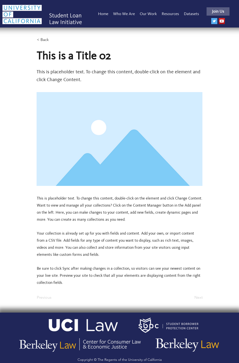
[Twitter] (214, 21)
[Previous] (53, 297)
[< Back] (53, 40)
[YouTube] (222, 21)
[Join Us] (218, 11)
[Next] (190, 297)
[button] (148, 13)
